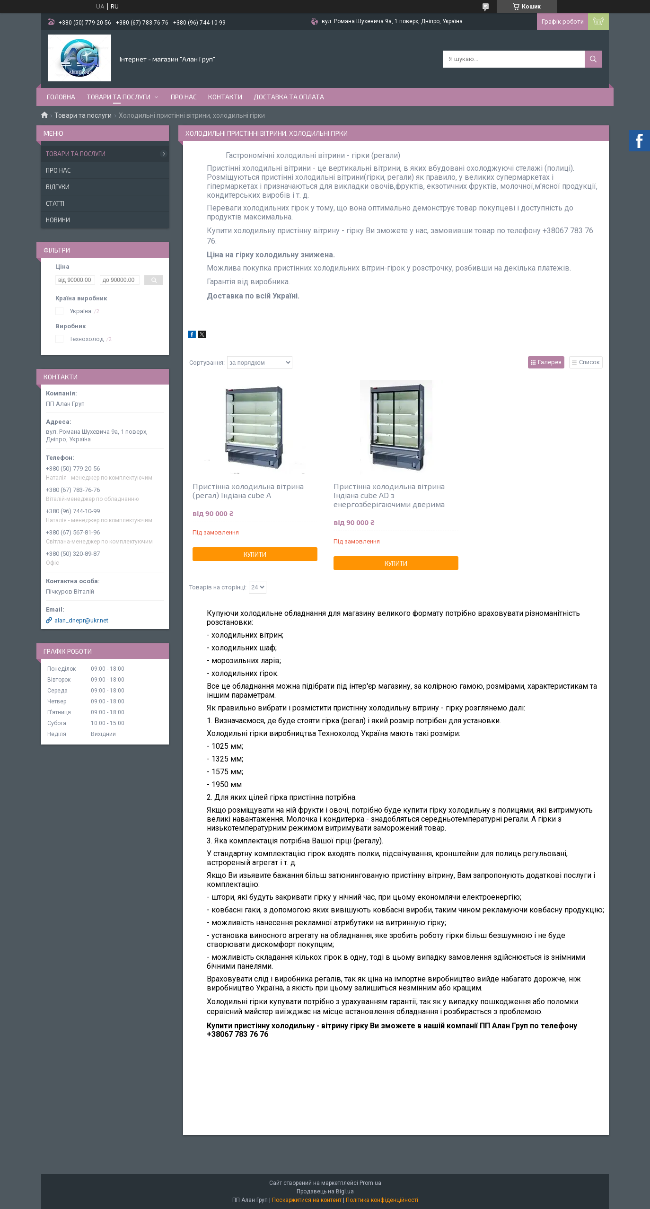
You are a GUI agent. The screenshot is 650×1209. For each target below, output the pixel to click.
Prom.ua (370, 1183)
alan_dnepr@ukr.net (81, 620)
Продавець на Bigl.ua (325, 1191)
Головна (61, 97)
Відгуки (58, 187)
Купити (255, 554)
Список (589, 362)
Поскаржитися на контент (307, 1200)
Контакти (225, 97)
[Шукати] (593, 59)
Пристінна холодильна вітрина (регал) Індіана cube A (248, 490)
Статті (55, 203)
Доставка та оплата (289, 97)
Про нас (184, 97)
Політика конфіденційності (382, 1200)
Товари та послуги (118, 97)
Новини (58, 220)
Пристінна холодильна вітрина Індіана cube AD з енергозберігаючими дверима (389, 495)
